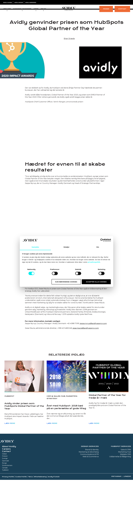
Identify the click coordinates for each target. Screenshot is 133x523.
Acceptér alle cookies (96, 282)
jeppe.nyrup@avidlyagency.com (93, 355)
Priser (106, 9)
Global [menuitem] (4, 485)
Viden (36, 9)
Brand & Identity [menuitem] (92, 481)
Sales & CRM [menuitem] (126, 481)
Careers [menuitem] (6, 480)
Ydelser (7, 9)
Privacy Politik (8, 508)
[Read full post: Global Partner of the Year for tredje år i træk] (108, 407)
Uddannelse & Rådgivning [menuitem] (120, 488)
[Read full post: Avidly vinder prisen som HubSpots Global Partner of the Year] (24, 407)
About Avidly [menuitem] (9, 478)
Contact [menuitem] (6, 483)
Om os (43, 9)
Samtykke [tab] (35, 247)
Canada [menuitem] (4, 499)
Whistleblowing (40, 508)
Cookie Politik (21, 508)
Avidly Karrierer (30, 2)
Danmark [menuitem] (5, 492)
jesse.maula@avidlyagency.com (86, 360)
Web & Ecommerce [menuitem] (91, 488)
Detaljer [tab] (66, 247)
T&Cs (30, 508)
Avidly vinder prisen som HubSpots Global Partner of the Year (24, 437)
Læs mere (9, 455)
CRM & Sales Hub (56, 428)
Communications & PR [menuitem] (89, 486)
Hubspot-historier (22, 9)
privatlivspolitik (94, 262)
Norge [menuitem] (4, 495)
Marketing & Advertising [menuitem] (89, 483)
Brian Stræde (69, 39)
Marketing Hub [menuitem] (124, 483)
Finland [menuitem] (4, 488)
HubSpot (9, 428)
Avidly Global (7, 2)
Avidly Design (18, 2)
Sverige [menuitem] (5, 490)
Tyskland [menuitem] (5, 501)
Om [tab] (97, 247)
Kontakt (122, 9)
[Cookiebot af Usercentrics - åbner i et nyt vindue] (102, 240)
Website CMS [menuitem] (125, 486)
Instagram (116, 508)
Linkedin (127, 508)
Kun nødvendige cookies (66, 282)
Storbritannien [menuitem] (7, 497)
